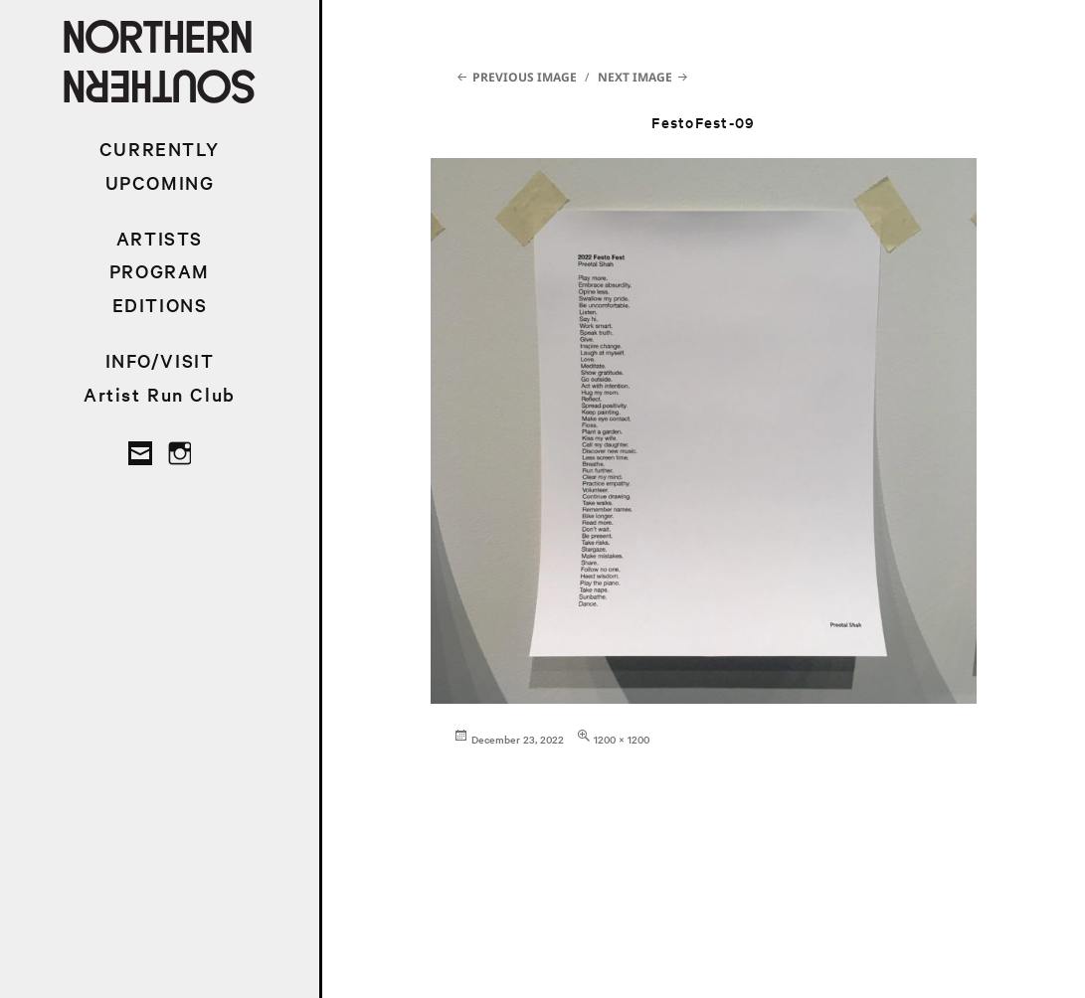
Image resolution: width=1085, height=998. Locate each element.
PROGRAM (159, 270)
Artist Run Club (160, 394)
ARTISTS (159, 238)
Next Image (635, 77)
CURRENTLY (159, 148)
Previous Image (524, 77)
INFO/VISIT (160, 360)
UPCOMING (160, 182)
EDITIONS (160, 304)
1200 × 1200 (621, 739)
